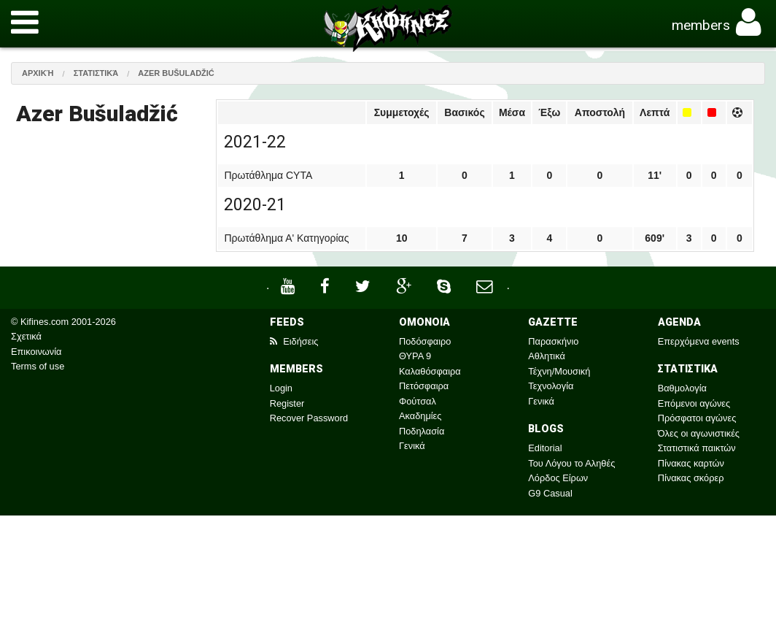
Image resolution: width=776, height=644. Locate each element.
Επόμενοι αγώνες (694, 403)
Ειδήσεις (294, 341)
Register (287, 403)
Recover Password (309, 418)
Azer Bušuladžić (176, 73)
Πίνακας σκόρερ (691, 477)
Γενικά (412, 445)
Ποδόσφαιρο (425, 341)
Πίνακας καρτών (691, 463)
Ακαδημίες (420, 415)
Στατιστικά (96, 73)
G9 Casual (550, 493)
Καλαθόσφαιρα (430, 371)
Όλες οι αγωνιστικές (699, 433)
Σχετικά (26, 336)
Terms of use (37, 366)
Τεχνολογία (550, 385)
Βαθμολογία (682, 388)
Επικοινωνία (36, 351)
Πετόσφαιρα (424, 385)
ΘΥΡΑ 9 (415, 355)
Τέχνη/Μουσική (559, 371)
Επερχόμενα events (699, 341)
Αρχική (38, 73)
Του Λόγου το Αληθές (571, 463)
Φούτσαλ (417, 401)
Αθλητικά (546, 355)
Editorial (545, 447)
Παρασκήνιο (553, 341)
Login (281, 388)
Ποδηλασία (421, 431)
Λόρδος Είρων (558, 477)
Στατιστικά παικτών (697, 447)
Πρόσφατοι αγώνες (697, 418)
